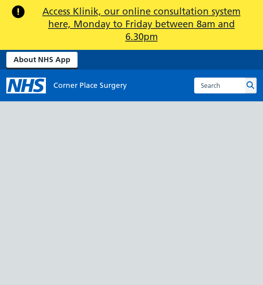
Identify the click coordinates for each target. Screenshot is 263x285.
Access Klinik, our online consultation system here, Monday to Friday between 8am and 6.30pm (141, 24)
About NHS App (41, 59)
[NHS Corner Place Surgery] (66, 85)
